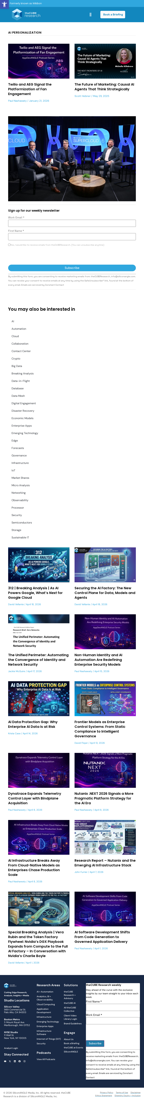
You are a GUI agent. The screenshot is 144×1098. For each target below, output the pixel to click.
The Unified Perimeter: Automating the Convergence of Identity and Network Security (38, 660)
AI (13, 321)
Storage (16, 530)
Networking (19, 493)
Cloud (15, 336)
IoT (13, 470)
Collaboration (20, 343)
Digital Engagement (24, 403)
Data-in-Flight (21, 381)
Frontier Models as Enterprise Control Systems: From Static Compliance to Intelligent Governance (100, 729)
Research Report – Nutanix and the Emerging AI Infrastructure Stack (105, 863)
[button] (4, 4)
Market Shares (20, 478)
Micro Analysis (21, 485)
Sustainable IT (20, 537)
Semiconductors (22, 522)
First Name (16, 231)
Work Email (16, 217)
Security (17, 515)
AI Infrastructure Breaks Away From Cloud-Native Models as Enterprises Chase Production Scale (34, 867)
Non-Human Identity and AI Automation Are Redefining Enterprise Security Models (98, 660)
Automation (19, 329)
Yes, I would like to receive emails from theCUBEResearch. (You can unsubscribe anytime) (57, 245)
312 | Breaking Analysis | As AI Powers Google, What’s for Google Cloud (35, 593)
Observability (20, 500)
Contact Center (21, 351)
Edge (15, 440)
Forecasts (18, 448)
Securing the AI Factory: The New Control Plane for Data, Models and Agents (105, 593)
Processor (18, 507)
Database (18, 388)
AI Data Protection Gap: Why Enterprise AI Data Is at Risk (33, 724)
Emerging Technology (25, 433)
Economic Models (22, 418)
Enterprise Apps (22, 425)
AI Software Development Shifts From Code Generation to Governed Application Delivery (102, 937)
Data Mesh (18, 396)
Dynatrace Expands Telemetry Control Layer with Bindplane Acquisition (34, 798)
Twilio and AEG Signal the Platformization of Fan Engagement (30, 89)
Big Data (17, 366)
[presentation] (34, 256)
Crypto (16, 358)
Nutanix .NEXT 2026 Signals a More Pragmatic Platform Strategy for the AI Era (104, 798)
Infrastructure (20, 463)
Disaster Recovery (23, 411)
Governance (19, 455)
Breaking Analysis (23, 373)
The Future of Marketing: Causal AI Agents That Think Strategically (104, 86)
